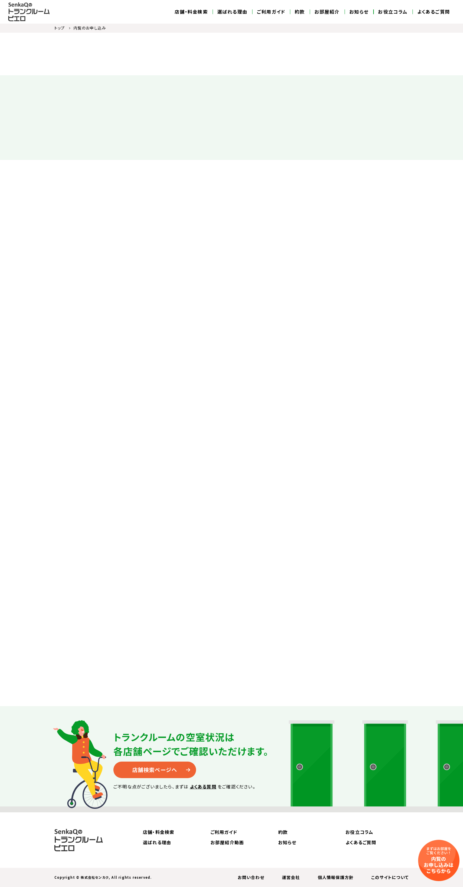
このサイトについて (390, 877)
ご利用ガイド (271, 11)
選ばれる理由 (232, 11)
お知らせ (359, 11)
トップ (59, 28)
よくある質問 (203, 786)
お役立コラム (392, 11)
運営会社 (291, 877)
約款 (300, 11)
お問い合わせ (251, 877)
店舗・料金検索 (191, 11)
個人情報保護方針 (336, 877)
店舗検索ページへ (154, 769)
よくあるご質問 (433, 11)
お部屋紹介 (327, 11)
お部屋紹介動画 (227, 842)
